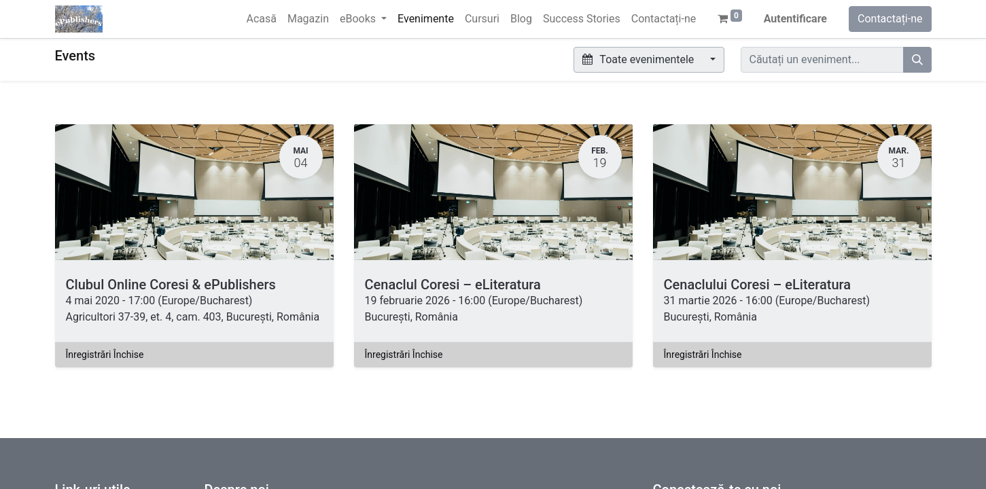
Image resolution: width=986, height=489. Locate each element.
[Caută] (917, 60)
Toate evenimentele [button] (639, 59)
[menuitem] (261, 19)
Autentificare (795, 18)
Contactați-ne (890, 18)
